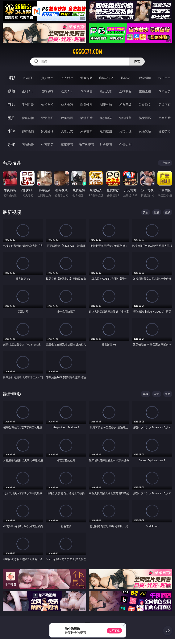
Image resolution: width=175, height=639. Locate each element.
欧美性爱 (86, 104)
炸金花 (125, 78)
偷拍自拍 (47, 104)
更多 (167, 212)
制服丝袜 (106, 104)
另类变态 (164, 104)
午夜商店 (47, 144)
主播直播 (145, 91)
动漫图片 (86, 118)
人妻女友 (67, 131)
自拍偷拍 (47, 91)
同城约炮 (28, 144)
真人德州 (47, 78)
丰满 (145, 394)
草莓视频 (67, 144)
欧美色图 (67, 118)
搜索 (137, 61)
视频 (11, 91)
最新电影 (12, 394)
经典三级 (125, 104)
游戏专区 (86, 78)
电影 (11, 104)
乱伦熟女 (145, 104)
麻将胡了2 (106, 78)
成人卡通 (67, 104)
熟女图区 (145, 118)
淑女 (156, 394)
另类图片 (164, 118)
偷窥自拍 (28, 118)
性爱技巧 (164, 131)
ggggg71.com (87, 52)
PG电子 (28, 78)
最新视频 (12, 212)
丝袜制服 (125, 91)
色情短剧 (125, 144)
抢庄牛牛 (164, 78)
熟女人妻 (106, 91)
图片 (11, 117)
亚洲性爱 (28, 104)
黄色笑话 (145, 131)
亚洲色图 (47, 118)
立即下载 (114, 630)
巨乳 (156, 212)
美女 (145, 212)
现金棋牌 (145, 78)
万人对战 (67, 78)
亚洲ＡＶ (28, 91)
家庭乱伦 (47, 131)
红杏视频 (106, 144)
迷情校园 (106, 131)
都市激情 (28, 131)
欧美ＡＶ (67, 91)
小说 (11, 131)
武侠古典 (86, 131)
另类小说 (125, 131)
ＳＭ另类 (164, 91)
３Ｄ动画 (86, 91)
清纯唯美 (125, 118)
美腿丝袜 (106, 118)
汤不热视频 (86, 144)
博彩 (11, 77)
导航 (11, 144)
